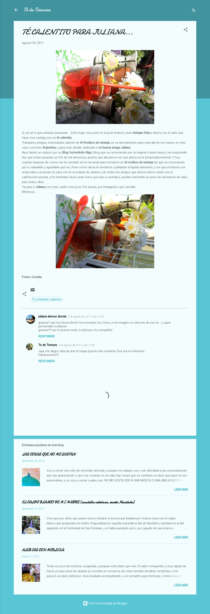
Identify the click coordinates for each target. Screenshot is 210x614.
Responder (46, 336)
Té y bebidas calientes (47, 299)
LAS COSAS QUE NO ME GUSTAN (48, 454)
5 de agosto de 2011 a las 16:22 (86, 316)
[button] (185, 30)
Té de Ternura (37, 9)
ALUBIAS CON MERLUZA (43, 550)
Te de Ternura (47, 345)
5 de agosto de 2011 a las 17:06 (76, 345)
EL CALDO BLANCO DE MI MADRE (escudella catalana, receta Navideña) (78, 502)
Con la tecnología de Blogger (105, 603)
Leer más (181, 489)
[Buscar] (193, 11)
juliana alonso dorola (52, 316)
